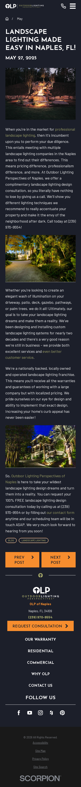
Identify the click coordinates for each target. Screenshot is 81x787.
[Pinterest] (62, 712)
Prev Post (24, 559)
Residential (40, 651)
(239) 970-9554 (40, 617)
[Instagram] (40, 712)
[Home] (24, 6)
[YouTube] (29, 712)
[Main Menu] (73, 6)
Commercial (40, 663)
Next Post (60, 559)
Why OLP (40, 674)
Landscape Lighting (34, 540)
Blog (11, 540)
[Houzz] (51, 712)
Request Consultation (40, 626)
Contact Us (40, 686)
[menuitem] (40, 743)
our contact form (60, 512)
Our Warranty (40, 640)
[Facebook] (18, 712)
